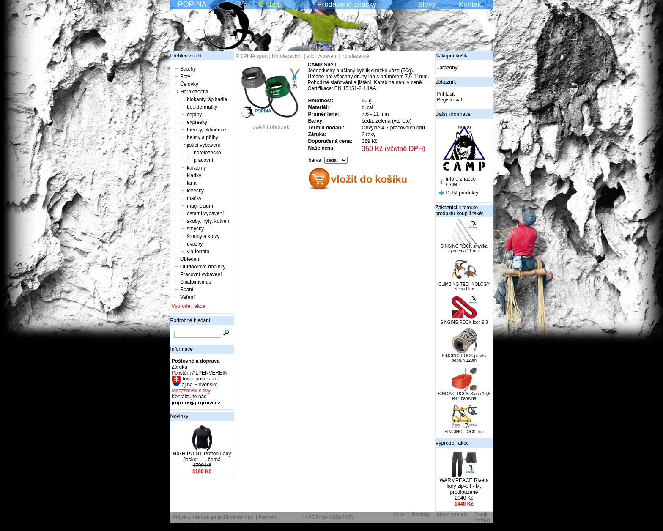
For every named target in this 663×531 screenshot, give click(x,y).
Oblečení (190, 259)
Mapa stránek (452, 514)
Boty (185, 76)
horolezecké (207, 153)
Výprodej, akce (188, 306)
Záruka (179, 367)
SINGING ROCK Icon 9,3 (464, 322)
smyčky (195, 229)
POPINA (192, 4)
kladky (194, 175)
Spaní (186, 290)
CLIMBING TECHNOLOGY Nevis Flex (464, 286)
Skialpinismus (195, 282)
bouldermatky (202, 107)
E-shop (270, 4)
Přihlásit (446, 94)
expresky (197, 122)
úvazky (195, 244)
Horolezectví (194, 92)
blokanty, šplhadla (207, 99)
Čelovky (189, 84)
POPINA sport (252, 56)
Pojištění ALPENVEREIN (200, 373)
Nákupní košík (452, 56)
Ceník (481, 514)
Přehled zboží (185, 56)
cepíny (194, 115)
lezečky (195, 191)
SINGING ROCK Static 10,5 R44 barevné (464, 396)
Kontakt (471, 4)
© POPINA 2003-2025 (328, 517)
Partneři (267, 517)
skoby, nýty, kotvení (209, 221)
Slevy (427, 4)
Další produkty (462, 193)
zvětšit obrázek (271, 124)
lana (192, 183)
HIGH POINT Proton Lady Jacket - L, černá (202, 457)
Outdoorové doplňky (202, 267)
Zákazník (446, 82)
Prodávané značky (346, 4)
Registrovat (450, 100)
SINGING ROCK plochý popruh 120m (464, 358)
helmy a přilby (202, 137)
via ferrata (198, 252)
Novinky (179, 416)
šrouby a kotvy (203, 236)
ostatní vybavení (205, 213)
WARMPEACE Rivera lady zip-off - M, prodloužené (463, 486)
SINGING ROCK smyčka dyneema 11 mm (464, 248)
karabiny (196, 168)
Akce (399, 514)
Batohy (188, 69)
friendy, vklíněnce (206, 130)
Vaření (187, 297)
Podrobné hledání (190, 320)
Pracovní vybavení (201, 274)
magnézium (200, 206)
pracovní (203, 160)
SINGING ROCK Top (464, 432)
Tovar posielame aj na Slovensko (200, 382)
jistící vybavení (203, 145)
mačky (194, 198)
